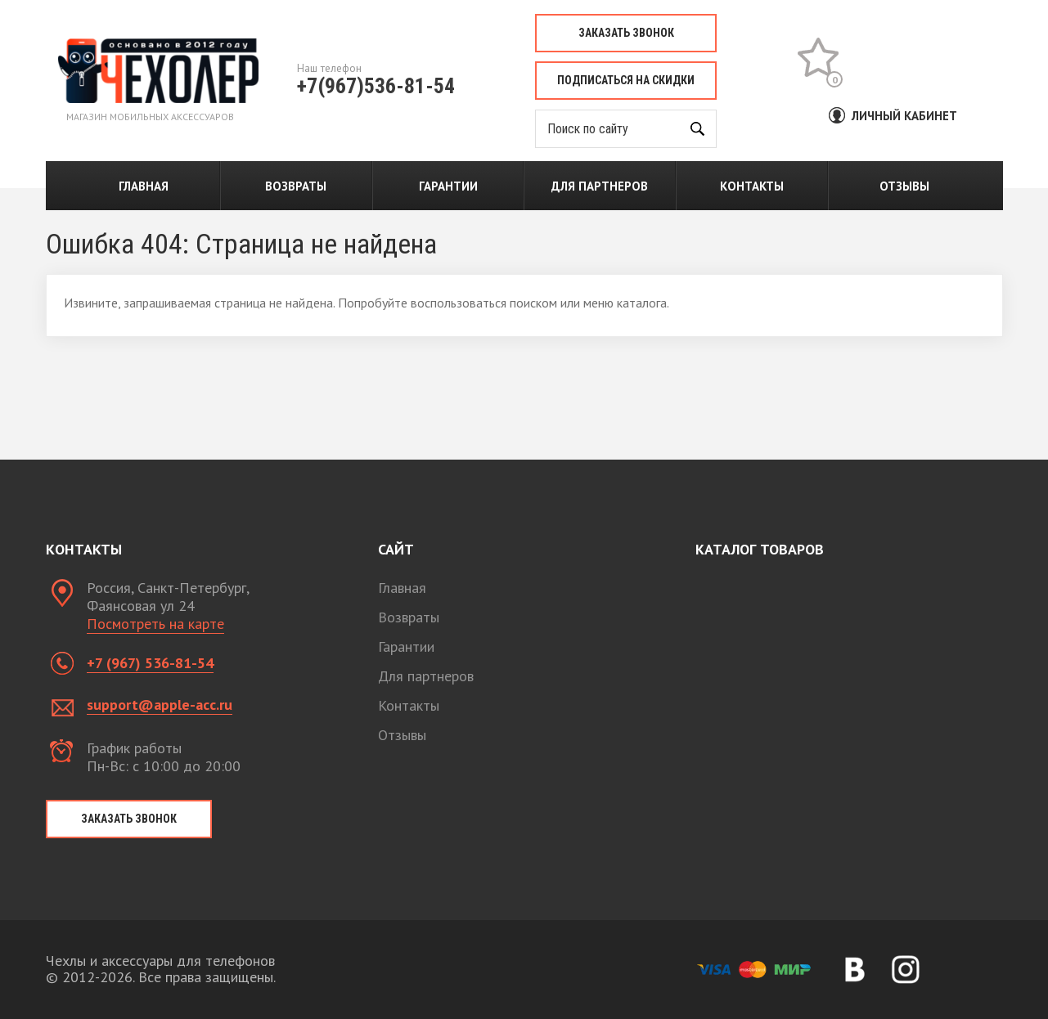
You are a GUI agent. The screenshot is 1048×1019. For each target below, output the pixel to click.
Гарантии (448, 186)
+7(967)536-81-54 (376, 86)
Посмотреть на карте (155, 623)
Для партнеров (599, 186)
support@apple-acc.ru (159, 704)
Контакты (752, 186)
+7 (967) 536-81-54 (150, 662)
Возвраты (295, 186)
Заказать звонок (626, 32)
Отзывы (904, 186)
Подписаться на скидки (626, 80)
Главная (144, 186)
